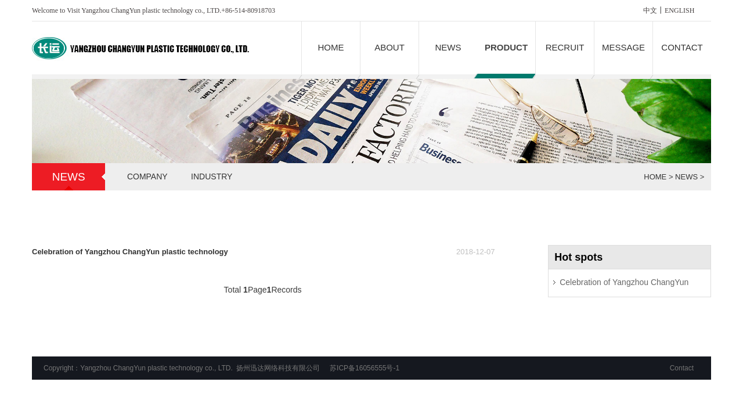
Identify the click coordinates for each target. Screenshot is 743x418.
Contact (682, 368)
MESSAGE (623, 47)
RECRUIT (565, 47)
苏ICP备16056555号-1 (364, 368)
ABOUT (389, 47)
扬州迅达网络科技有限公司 (278, 368)
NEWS (448, 47)
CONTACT (681, 47)
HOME (331, 47)
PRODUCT (506, 47)
